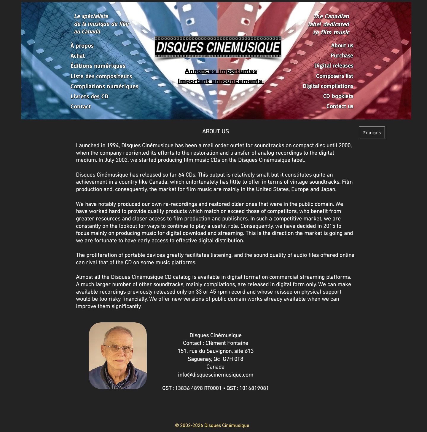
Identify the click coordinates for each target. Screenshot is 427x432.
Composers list (334, 75)
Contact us (339, 106)
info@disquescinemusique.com (215, 375)
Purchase (342, 55)
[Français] (372, 132)
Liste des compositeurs (101, 76)
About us (342, 45)
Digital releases (333, 65)
